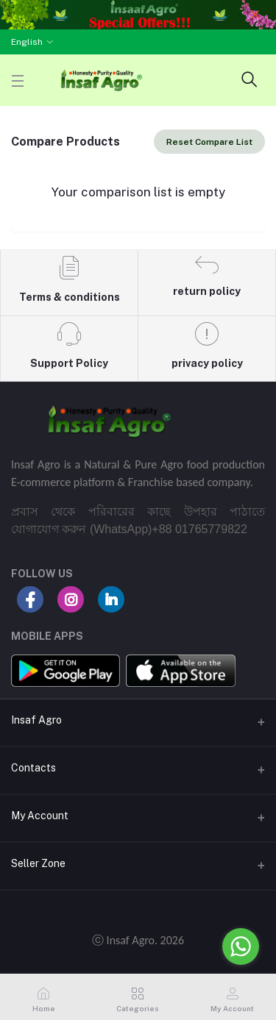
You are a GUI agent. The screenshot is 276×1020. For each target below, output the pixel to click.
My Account (39, 815)
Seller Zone (38, 863)
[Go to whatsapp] (240, 946)
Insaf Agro (36, 720)
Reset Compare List (209, 142)
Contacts (33, 768)
